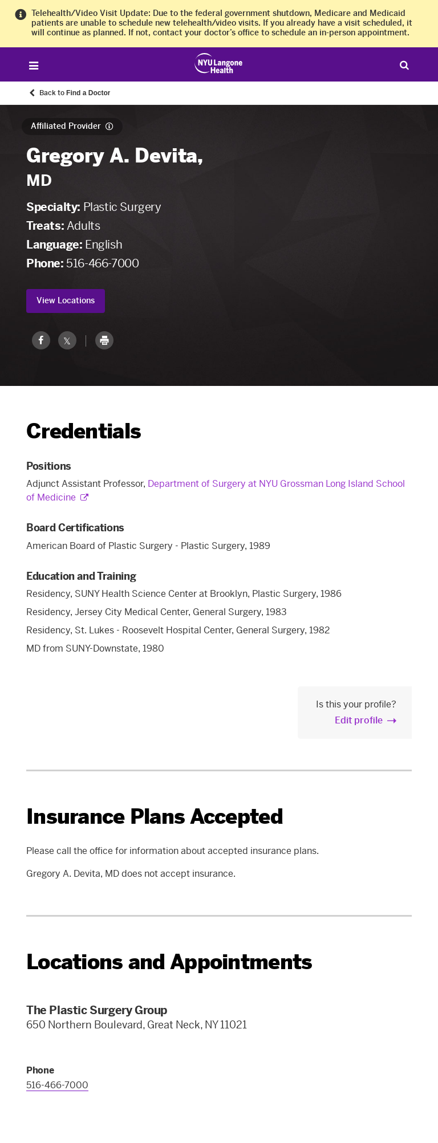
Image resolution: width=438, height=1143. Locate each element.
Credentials (83, 431)
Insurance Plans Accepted (154, 816)
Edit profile (359, 720)
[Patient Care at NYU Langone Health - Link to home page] (219, 63)
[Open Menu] (33, 66)
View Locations (65, 301)
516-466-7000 (102, 263)
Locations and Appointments (169, 962)
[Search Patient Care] (405, 65)
